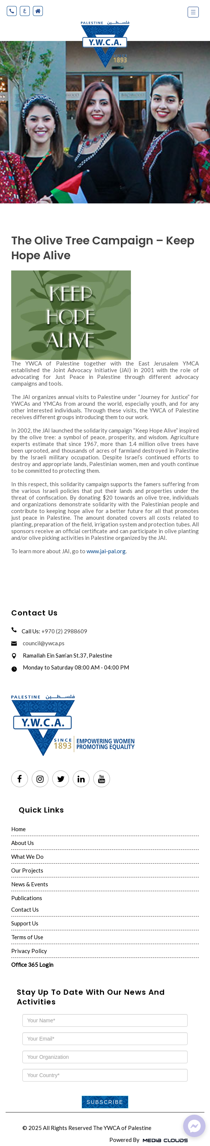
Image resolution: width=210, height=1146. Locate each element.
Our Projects (27, 870)
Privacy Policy (29, 950)
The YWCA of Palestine (122, 1127)
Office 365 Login (32, 964)
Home (18, 829)
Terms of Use (27, 937)
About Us (22, 842)
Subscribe (105, 1102)
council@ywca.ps (44, 643)
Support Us (24, 923)
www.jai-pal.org (106, 551)
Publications (26, 898)
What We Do (27, 856)
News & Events (29, 884)
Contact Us (25, 909)
